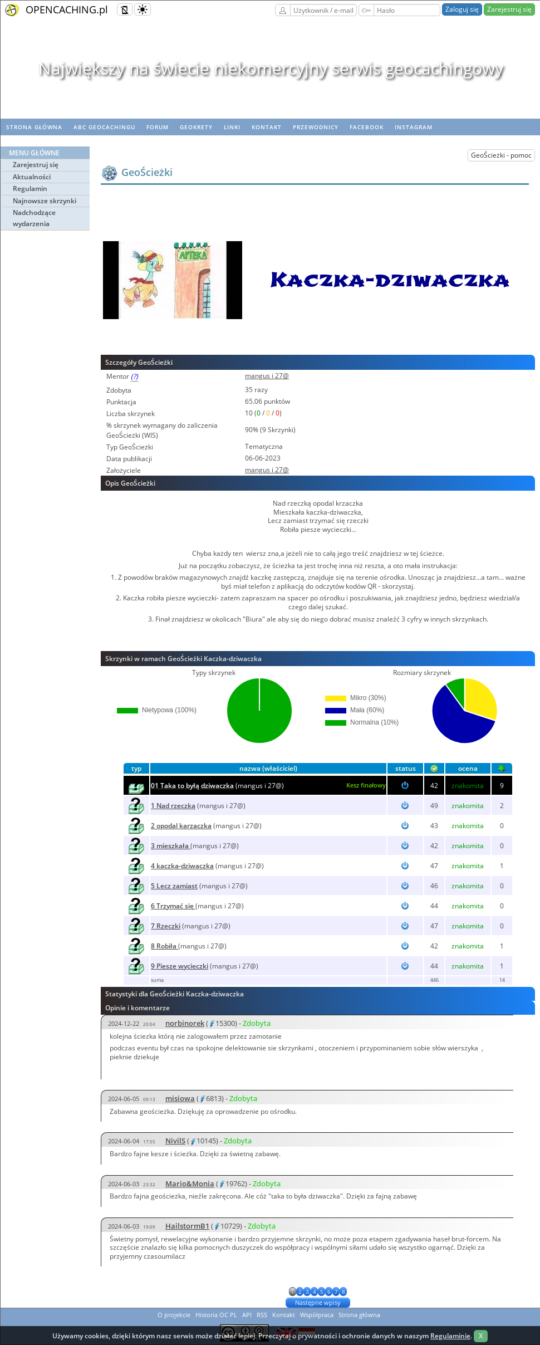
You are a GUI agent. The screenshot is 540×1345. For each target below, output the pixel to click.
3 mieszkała (170, 845)
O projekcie (174, 1314)
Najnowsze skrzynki (44, 201)
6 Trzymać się (173, 906)
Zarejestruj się (509, 9)
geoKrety (196, 127)
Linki (232, 127)
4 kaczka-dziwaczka (182, 865)
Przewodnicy (315, 127)
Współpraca (316, 1314)
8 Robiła (164, 946)
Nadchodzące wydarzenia (34, 218)
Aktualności (32, 177)
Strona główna (34, 127)
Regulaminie (450, 1336)
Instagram (414, 127)
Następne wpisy (318, 1302)
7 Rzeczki (165, 926)
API (247, 1314)
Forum (157, 127)
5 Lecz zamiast (174, 886)
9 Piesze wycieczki (179, 966)
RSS (262, 1314)
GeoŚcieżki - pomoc (501, 155)
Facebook (367, 127)
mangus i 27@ (267, 375)
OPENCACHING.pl (67, 9)
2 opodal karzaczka (181, 825)
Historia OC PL (216, 1314)
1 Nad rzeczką (173, 805)
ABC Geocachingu (104, 127)
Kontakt (267, 127)
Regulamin (30, 188)
